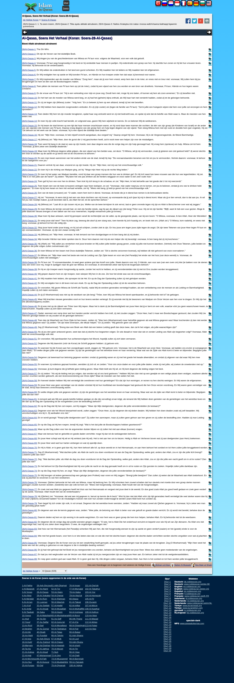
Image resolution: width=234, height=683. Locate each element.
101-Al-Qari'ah (92, 585)
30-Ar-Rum (42, 599)
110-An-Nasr (91, 615)
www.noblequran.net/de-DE (197, 584)
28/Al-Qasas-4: (29, 63)
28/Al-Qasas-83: (29, 529)
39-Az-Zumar (43, 629)
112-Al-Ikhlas (91, 622)
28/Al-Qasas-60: (29, 392)
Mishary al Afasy (163, 565)
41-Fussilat (42, 635)
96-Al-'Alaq (74, 652)
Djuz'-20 (167, 627)
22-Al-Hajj (26, 655)
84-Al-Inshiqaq (76, 612)
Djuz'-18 (167, 622)
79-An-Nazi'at (75, 595)
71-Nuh (54, 652)
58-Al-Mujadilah (58, 609)
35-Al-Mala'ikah (44, 615)
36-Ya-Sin (41, 619)
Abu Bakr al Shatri (203, 565)
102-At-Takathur (92, 589)
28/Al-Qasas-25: (29, 186)
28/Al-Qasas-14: (29, 121)
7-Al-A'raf (26, 605)
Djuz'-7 (167, 596)
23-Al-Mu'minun (29, 659)
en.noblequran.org (191, 586)
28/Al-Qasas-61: (29, 399)
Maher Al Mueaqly (182, 565)
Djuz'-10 (167, 603)
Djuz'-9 (167, 601)
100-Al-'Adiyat (75, 665)
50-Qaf (40, 665)
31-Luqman (42, 602)
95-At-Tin (73, 649)
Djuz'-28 (167, 646)
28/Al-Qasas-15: (29, 125)
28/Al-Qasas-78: (29, 496)
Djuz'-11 (167, 605)
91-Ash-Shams (76, 635)
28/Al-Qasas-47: (29, 313)
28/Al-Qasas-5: (29, 70)
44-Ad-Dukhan (43, 645)
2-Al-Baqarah (28, 589)
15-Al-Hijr (26, 632)
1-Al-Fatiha (27, 585)
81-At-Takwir (75, 602)
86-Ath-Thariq (75, 619)
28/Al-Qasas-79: (29, 503)
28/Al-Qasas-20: (29, 158)
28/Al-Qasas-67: (29, 434)
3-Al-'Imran (27, 592)
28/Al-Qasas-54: (29, 357)
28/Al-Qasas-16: (29, 135)
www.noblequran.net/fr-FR (196, 596)
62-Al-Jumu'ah (58, 622)
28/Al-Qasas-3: (29, 58)
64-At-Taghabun (58, 629)
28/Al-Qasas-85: (29, 543)
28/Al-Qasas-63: (29, 410)
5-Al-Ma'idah (28, 599)
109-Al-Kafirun (91, 612)
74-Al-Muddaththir (59, 662)
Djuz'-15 (167, 615)
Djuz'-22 (167, 631)
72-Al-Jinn (56, 655)
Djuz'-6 (167, 593)
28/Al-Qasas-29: (29, 209)
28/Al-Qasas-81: (29, 517)
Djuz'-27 (167, 643)
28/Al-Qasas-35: (29, 244)
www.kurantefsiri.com (193, 608)
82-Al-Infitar (74, 605)
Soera (66, 8)
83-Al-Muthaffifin (77, 609)
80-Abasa (73, 599)
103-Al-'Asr (90, 592)
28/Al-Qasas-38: (29, 262)
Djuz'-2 (167, 584)
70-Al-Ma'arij (57, 649)
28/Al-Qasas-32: (29, 227)
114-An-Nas (90, 629)
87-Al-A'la (73, 622)
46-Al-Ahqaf (42, 652)
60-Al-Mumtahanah (60, 615)
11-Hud (25, 619)
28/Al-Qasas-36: (29, 251)
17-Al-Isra (26, 639)
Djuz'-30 (167, 651)
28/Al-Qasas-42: (29, 283)
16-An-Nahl (27, 635)
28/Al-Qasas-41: (29, 278)
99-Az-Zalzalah (76, 662)
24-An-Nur (27, 662)
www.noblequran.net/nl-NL (199, 603)
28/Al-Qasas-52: (29, 343)
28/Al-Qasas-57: (29, 373)
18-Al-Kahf (27, 642)
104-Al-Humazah (93, 595)
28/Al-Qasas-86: (29, 550)
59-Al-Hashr (57, 612)
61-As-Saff (56, 619)
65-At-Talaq (56, 632)
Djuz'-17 (167, 620)
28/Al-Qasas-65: (29, 424)
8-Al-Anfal (26, 609)
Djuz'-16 (167, 617)
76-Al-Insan (74, 585)
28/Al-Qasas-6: (29, 74)
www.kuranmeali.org (192, 605)
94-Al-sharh (74, 645)
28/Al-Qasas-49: (29, 327)
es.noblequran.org (192, 591)
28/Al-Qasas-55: (29, 364)
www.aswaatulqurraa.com (192, 623)
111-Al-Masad (91, 619)
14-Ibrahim (27, 629)
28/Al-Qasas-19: (29, 151)
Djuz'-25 (167, 639)
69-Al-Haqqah (57, 645)
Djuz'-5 (167, 591)
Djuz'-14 (167, 612)
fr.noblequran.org (192, 593)
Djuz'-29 (167, 648)
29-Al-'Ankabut (44, 595)
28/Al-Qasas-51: (29, 339)
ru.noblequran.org (192, 610)
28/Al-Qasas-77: (29, 489)
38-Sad (40, 625)
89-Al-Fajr (74, 629)
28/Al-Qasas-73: (29, 466)
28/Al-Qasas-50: (29, 332)
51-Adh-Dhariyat (59, 585)
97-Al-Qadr (74, 655)
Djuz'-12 (167, 608)
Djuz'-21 (167, 629)
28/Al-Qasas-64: (29, 417)
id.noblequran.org (194, 598)
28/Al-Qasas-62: (29, 406)
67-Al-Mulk (56, 639)
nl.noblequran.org (195, 601)
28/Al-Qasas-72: (29, 459)
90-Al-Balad (74, 632)
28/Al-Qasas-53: (29, 348)
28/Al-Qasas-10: (29, 98)
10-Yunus (26, 615)
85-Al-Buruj (74, 615)
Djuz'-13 (167, 610)
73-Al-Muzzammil (59, 659)
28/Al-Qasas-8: (29, 86)
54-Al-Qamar (57, 595)
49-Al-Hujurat (43, 662)
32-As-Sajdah (43, 605)
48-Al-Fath (42, 659)
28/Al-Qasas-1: (29, 49)
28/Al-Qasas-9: (29, 93)
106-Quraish (91, 602)
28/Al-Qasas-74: (29, 471)
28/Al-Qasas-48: (29, 320)
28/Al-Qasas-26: (29, 193)
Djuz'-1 (167, 582)
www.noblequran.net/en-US (196, 589)
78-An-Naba (75, 592)
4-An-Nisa (26, 595)
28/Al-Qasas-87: (29, 554)
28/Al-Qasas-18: (29, 144)
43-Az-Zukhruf (43, 642)
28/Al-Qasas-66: (29, 429)
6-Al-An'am (27, 602)
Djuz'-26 (167, 641)
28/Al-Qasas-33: (29, 234)
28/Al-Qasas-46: (29, 306)
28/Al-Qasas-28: (29, 204)
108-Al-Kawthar (92, 609)
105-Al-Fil (89, 599)
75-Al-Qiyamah (58, 665)
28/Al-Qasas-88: (29, 559)
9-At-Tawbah (28, 612)
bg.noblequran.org (195, 612)
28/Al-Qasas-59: (29, 385)
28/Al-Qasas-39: (29, 269)
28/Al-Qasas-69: (29, 443)
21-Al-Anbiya (28, 652)
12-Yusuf (26, 622)
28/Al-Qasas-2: (29, 54)
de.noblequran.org (192, 582)
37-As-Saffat (42, 622)
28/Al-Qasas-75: (29, 475)
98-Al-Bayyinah (76, 659)
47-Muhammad (44, 655)
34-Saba (41, 612)
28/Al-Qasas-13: (29, 114)
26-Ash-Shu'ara (44, 585)
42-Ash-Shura (43, 639)
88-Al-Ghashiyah (77, 625)
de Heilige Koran (31, 20)
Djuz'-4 (167, 589)
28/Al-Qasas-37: (29, 255)
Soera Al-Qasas (48, 20)
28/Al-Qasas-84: (29, 536)
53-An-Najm (57, 592)
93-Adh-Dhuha (76, 642)
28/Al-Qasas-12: (29, 107)
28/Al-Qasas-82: (29, 522)
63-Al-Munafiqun (59, 625)
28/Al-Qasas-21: (29, 165)
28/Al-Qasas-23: (29, 174)
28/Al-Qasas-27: (29, 197)
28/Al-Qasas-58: (29, 380)
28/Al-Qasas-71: (29, 452)
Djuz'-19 (167, 624)
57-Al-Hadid (56, 605)
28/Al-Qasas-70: (29, 447)
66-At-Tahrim (57, 635)
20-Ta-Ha (26, 649)
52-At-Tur (55, 589)
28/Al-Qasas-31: (29, 220)
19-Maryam (27, 645)
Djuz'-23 (167, 634)
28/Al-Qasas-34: (29, 239)
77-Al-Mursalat (76, 589)
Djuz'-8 (167, 598)
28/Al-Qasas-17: (29, 139)
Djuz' (66, 3)
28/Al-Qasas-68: (29, 438)
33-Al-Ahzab (42, 609)
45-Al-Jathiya (43, 649)
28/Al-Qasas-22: (29, 169)
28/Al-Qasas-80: (29, 510)
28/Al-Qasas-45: (29, 299)
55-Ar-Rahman (58, 599)
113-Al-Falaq (91, 625)
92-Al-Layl (74, 639)
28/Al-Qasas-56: (29, 369)
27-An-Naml (42, 589)
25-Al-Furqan (28, 665)
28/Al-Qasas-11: (29, 102)
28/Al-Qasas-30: (29, 216)
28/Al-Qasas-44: (29, 295)
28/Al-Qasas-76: (29, 482)
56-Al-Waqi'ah (57, 602)
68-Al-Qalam (57, 642)
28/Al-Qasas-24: (29, 181)
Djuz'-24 (167, 636)
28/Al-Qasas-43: (29, 288)
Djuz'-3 (167, 586)
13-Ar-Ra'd (27, 625)
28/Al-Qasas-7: (29, 79)
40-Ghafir (41, 632)
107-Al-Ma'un (91, 605)
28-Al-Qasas (42, 592)
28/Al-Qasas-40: (29, 274)
